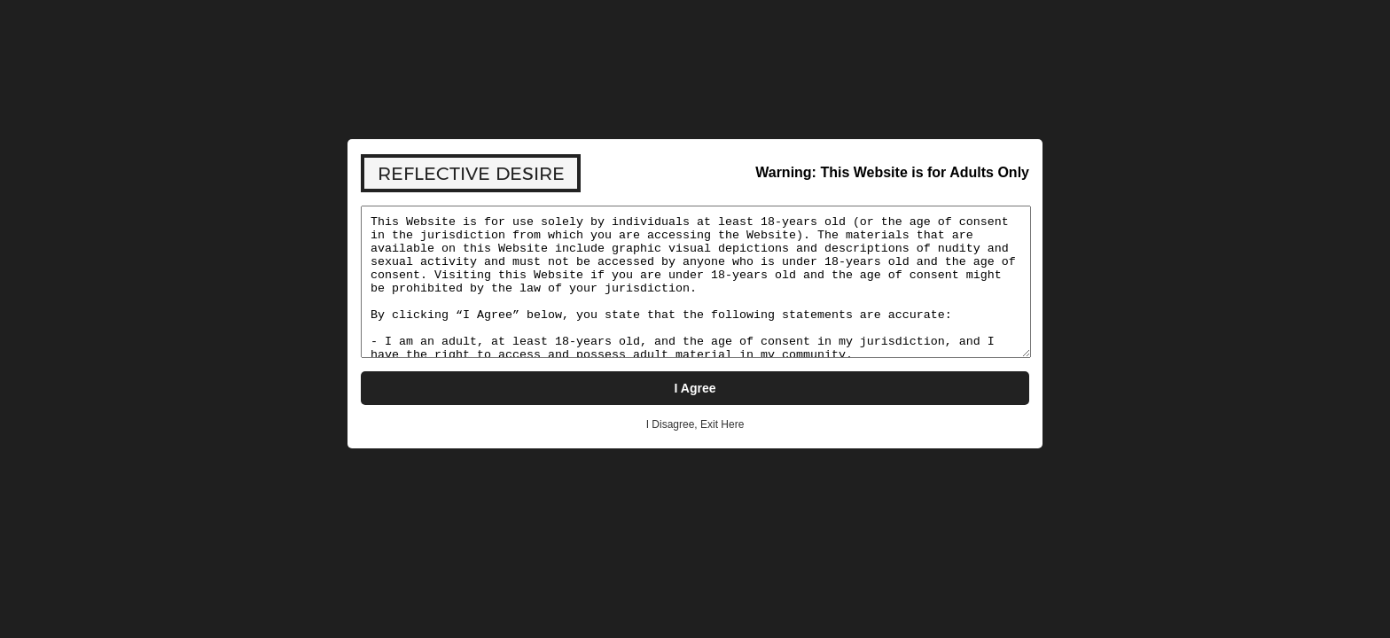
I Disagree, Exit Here (695, 424)
